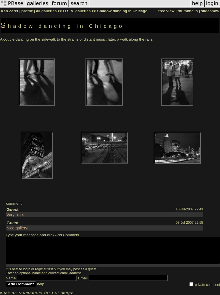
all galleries (46, 11)
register (40, 269)
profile (27, 11)
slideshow (210, 11)
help (40, 284)
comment (14, 203)
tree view (166, 11)
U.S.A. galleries (77, 11)
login (26, 269)
